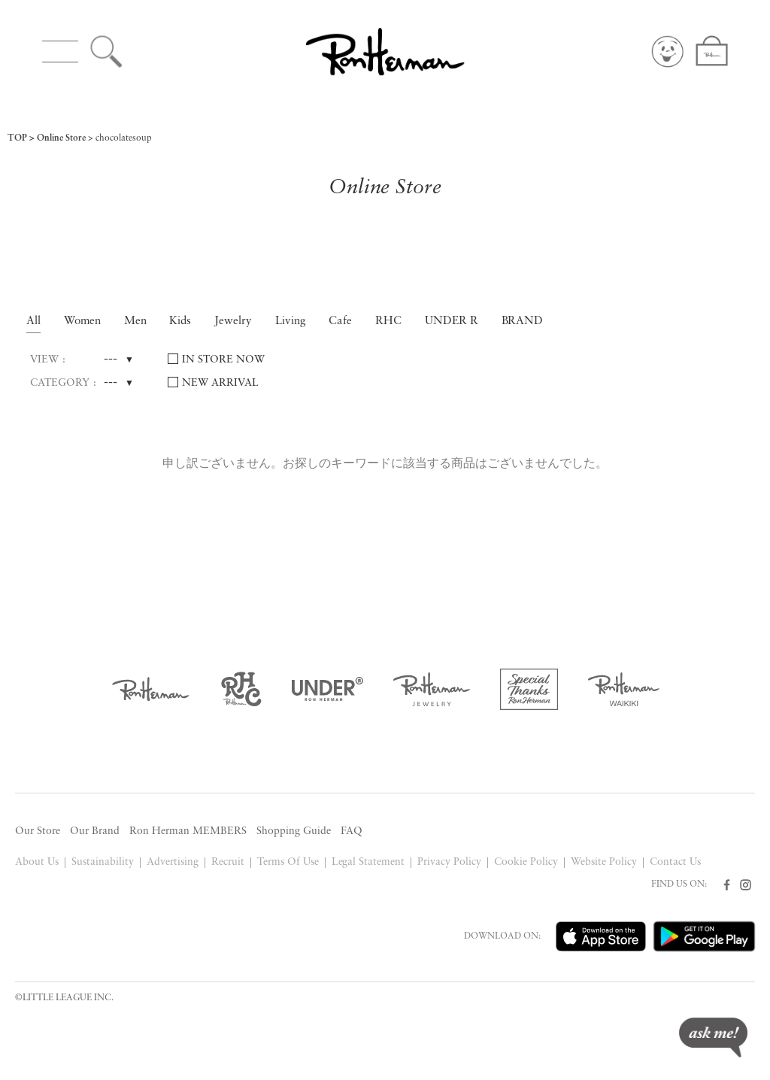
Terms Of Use (288, 862)
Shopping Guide (293, 831)
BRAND (523, 321)
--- (110, 359)
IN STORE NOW (223, 360)
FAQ (351, 831)
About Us (37, 862)
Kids (180, 321)
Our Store (37, 831)
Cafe (340, 321)
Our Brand (95, 831)
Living (290, 321)
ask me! (713, 1037)
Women (82, 321)
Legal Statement (368, 862)
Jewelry (233, 321)
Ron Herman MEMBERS (188, 831)
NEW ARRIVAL (220, 383)
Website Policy (604, 862)
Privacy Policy (449, 862)
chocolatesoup (123, 138)
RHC (388, 321)
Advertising (173, 862)
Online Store (61, 138)
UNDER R (451, 321)
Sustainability (102, 862)
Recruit (227, 862)
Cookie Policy (526, 862)
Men (135, 321)
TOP (17, 138)
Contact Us (675, 862)
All (33, 321)
